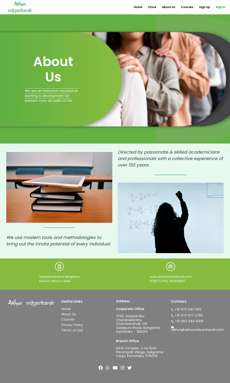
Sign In (220, 7)
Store (152, 7)
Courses (187, 7)
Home (138, 7)
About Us (168, 7)
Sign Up (204, 7)
